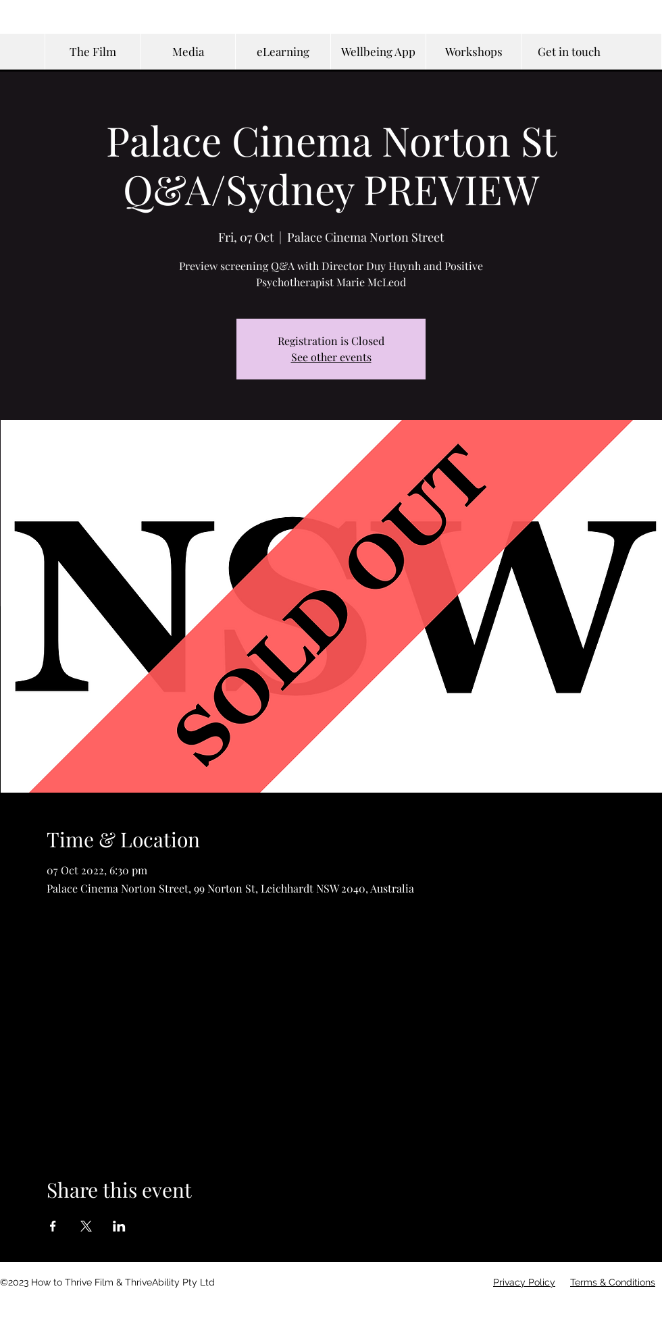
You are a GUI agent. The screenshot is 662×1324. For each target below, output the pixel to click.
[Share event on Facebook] (53, 1226)
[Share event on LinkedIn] (119, 1226)
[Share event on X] (86, 1226)
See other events (331, 357)
